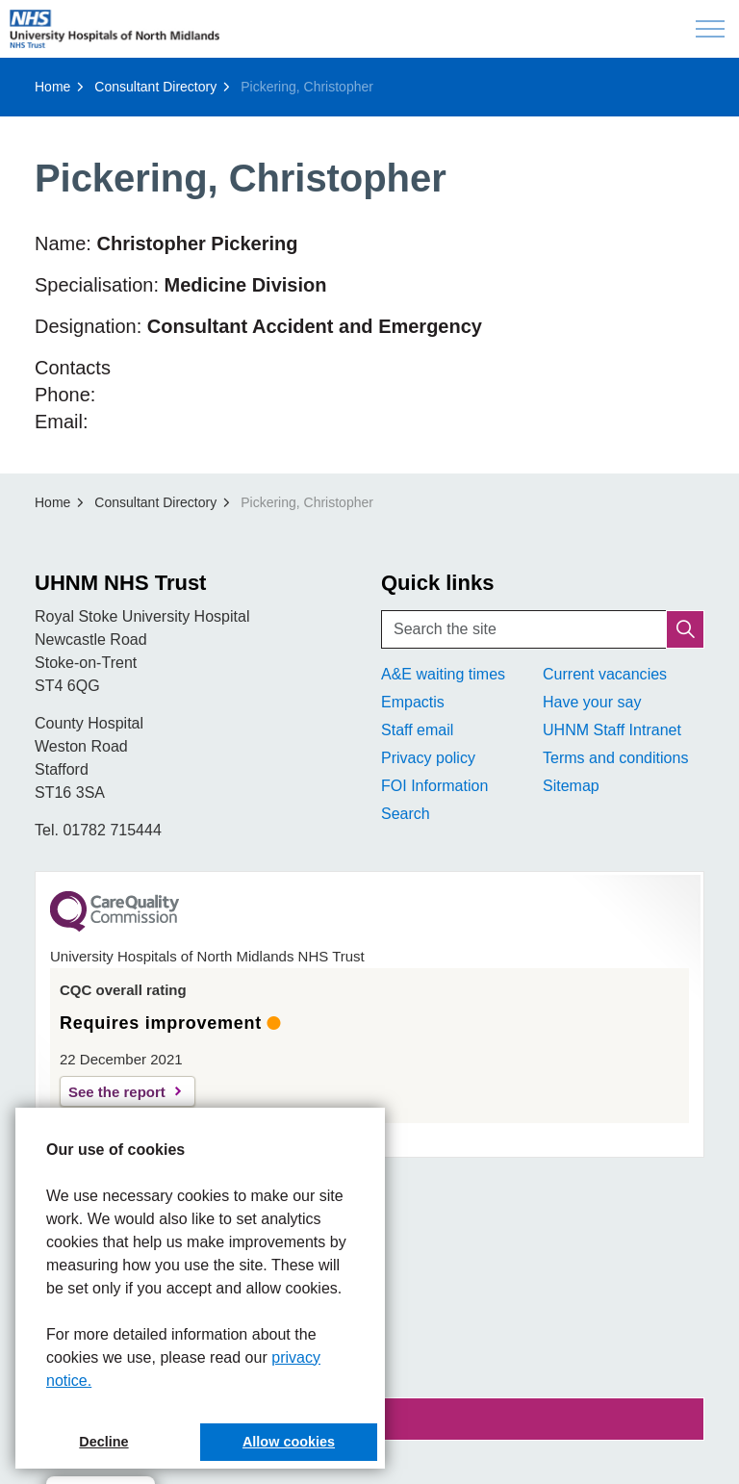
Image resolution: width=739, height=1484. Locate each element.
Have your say (592, 702)
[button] (685, 629)
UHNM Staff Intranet (612, 730)
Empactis (413, 702)
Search (405, 814)
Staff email (417, 730)
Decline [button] (103, 1441)
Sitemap (571, 786)
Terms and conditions (615, 758)
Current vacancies (605, 674)
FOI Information (434, 786)
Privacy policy (428, 758)
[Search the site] (542, 629)
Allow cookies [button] (288, 1441)
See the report (117, 1092)
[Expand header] (710, 29)
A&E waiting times (443, 674)
